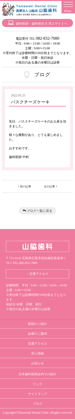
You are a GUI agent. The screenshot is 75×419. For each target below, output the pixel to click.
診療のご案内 (37, 333)
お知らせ (37, 363)
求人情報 (37, 353)
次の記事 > (50, 186)
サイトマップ (37, 394)
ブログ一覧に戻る (37, 210)
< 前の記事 (24, 186)
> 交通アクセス (37, 273)
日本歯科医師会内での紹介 (37, 374)
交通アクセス (37, 343)
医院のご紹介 (37, 323)
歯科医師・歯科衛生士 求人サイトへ (37, 23)
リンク (37, 384)
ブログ (37, 403)
